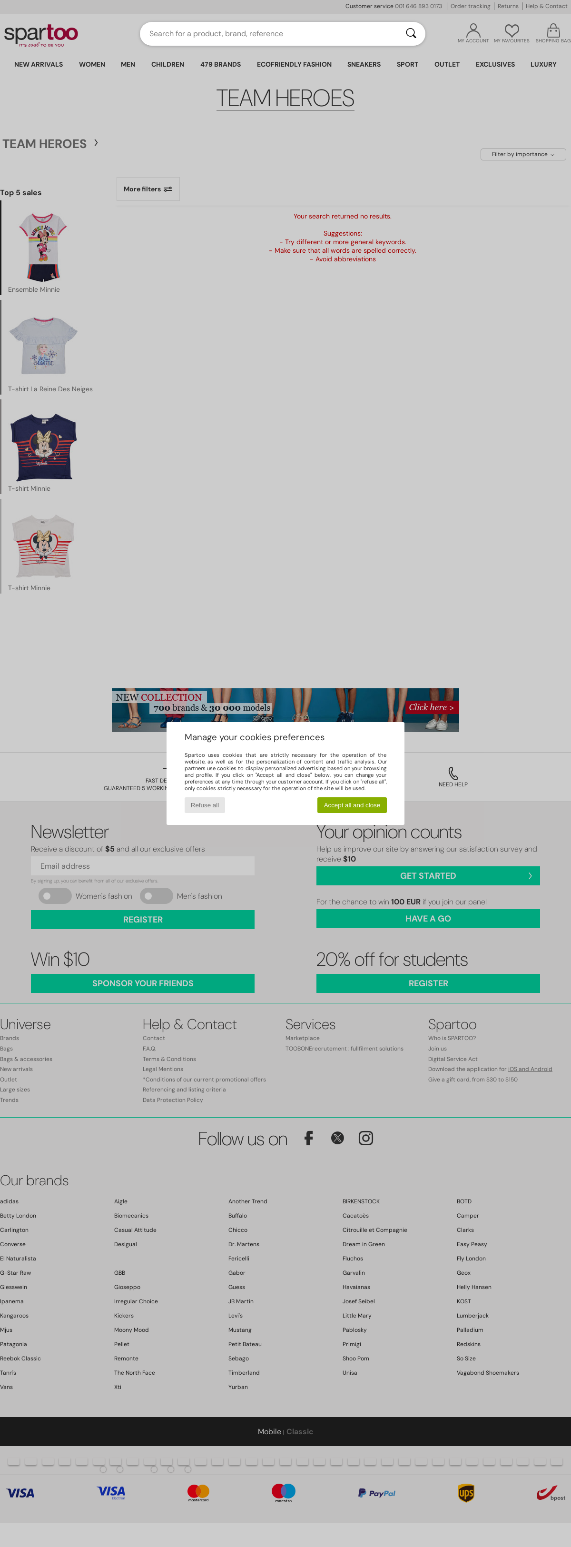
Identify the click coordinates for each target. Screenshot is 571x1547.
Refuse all (205, 805)
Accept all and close (352, 805)
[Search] (411, 34)
